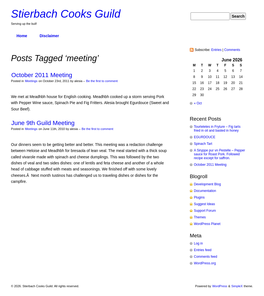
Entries (216, 50)
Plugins (199, 197)
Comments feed (205, 257)
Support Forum (205, 211)
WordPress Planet (207, 224)
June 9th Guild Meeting (43, 123)
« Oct (198, 103)
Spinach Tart (203, 144)
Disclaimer (49, 36)
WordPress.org (205, 263)
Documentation (205, 191)
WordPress (219, 286)
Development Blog (207, 184)
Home (21, 36)
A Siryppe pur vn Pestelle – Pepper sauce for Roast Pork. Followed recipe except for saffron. (219, 154)
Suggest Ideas (204, 204)
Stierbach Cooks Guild (65, 14)
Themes (200, 217)
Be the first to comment (102, 81)
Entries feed (202, 250)
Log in (198, 243)
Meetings (31, 81)
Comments (232, 50)
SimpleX (237, 286)
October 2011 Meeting (41, 75)
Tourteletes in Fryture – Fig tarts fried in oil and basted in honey (217, 128)
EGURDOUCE (204, 137)
